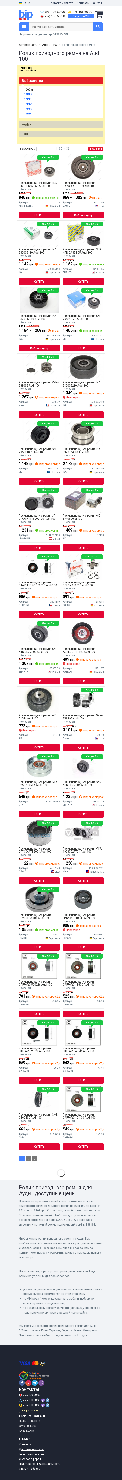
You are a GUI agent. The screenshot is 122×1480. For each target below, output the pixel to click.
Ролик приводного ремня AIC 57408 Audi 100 (81, 517)
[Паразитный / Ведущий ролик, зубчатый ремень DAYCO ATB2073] (39, 832)
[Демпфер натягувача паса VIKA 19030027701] (83, 832)
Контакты (83, 2)
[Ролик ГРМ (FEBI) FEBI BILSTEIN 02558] (39, 167)
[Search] (98, 26)
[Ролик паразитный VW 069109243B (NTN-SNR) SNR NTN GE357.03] (39, 633)
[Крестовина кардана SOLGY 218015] (83, 566)
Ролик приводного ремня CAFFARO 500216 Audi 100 (35, 983)
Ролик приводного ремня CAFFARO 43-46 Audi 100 (79, 1050)
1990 (28, 94)
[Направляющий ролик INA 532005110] (39, 233)
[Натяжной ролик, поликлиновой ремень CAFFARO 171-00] (83, 1098)
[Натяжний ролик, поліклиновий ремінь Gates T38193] (83, 699)
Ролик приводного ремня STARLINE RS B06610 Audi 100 (38, 584)
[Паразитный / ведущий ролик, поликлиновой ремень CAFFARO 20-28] (39, 1032)
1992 (28, 104)
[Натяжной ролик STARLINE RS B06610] (39, 566)
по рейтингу (27, 149)
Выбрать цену (83, 215)
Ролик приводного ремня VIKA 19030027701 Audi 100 (82, 850)
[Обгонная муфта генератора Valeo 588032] (39, 366)
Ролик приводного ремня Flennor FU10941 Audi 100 (79, 916)
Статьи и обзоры (29, 1468)
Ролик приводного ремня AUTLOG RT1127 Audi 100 (79, 650)
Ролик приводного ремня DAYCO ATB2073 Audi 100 (35, 850)
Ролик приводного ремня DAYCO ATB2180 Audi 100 (79, 184)
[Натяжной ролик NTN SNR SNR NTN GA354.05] (83, 233)
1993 (28, 109)
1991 (28, 99)
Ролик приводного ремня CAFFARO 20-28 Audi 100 (35, 1050)
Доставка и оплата (60, 2)
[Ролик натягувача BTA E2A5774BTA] (39, 766)
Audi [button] (26, 124)
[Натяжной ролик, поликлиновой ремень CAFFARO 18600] (83, 965)
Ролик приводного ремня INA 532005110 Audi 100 (37, 251)
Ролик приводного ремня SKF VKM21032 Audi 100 (82, 317)
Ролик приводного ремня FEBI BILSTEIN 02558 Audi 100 (38, 184)
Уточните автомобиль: (28, 69)
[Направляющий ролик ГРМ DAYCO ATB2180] (83, 167)
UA (22, 3)
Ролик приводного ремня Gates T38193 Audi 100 (83, 717)
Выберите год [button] (34, 81)
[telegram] (35, 1383)
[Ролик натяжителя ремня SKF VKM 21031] (39, 433)
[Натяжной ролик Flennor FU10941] (83, 899)
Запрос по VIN (81, 16)
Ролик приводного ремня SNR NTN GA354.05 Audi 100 (82, 251)
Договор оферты (30, 1459)
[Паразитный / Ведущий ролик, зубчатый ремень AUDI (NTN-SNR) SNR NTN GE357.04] (83, 766)
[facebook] (22, 1383)
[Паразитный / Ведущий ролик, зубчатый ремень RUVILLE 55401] (39, 899)
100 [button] (26, 134)
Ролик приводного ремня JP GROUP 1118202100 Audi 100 (37, 517)
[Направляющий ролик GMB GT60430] (39, 1098)
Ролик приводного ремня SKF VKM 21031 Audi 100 (38, 450)
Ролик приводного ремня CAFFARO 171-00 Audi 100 (79, 1116)
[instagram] (28, 1383)
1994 (28, 114)
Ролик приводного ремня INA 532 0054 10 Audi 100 (81, 450)
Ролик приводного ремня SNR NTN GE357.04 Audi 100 (82, 783)
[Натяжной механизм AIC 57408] (83, 499)
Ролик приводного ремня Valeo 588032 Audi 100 (39, 384)
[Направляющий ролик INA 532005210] (83, 366)
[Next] (34, 1158)
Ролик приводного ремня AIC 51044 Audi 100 (37, 717)
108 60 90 (52, 12)
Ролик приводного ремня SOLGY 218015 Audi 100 (79, 584)
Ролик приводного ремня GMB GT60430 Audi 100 (38, 1116)
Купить (39, 215)
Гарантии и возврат (31, 1454)
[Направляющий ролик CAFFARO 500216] (39, 965)
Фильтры (95, 149)
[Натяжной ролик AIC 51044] (39, 699)
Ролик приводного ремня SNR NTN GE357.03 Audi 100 (38, 650)
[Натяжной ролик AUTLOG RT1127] (83, 633)
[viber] (41, 1383)
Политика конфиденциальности (39, 1463)
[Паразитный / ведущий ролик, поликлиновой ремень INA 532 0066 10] (39, 300)
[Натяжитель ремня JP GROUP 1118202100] (39, 499)
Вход (97, 2)
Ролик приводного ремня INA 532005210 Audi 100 (81, 384)
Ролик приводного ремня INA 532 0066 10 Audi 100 (37, 317)
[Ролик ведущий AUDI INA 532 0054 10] (83, 433)
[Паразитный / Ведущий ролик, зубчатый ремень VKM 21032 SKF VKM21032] (83, 300)
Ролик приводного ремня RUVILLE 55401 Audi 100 (35, 916)
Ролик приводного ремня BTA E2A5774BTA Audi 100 (38, 783)
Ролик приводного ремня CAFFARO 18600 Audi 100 (79, 983)
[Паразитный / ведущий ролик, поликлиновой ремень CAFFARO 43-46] (83, 1032)
